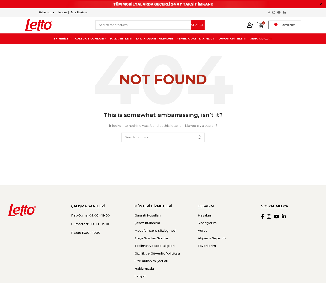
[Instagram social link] (273, 12)
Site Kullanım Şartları (151, 266)
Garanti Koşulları (148, 221)
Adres (202, 236)
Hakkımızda (46, 12)
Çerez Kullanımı (147, 228)
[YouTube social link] (279, 12)
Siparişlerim (207, 228)
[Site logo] (39, 28)
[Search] (150, 28)
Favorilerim (288, 28)
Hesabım (205, 221)
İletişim (62, 12)
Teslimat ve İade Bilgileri (155, 251)
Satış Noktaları (79, 12)
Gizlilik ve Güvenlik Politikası (157, 259)
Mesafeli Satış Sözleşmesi (155, 236)
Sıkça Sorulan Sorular (151, 244)
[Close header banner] (321, 4)
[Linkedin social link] (284, 12)
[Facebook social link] (269, 12)
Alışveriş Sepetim (212, 244)
